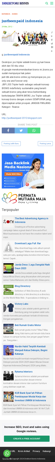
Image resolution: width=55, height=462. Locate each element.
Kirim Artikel (24, 451)
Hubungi (47, 451)
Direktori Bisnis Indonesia (34, 459)
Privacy (36, 451)
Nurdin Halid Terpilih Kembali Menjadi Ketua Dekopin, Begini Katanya (31, 350)
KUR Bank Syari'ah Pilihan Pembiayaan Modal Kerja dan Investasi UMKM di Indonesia (30, 397)
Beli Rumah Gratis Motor (28, 325)
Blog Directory (22, 286)
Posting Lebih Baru (11, 144)
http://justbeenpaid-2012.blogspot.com (22, 118)
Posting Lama (45, 144)
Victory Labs (21, 304)
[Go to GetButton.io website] (7, 459)
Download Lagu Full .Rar (28, 243)
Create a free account (26, 439)
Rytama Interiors (24, 371)
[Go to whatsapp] (7, 453)
